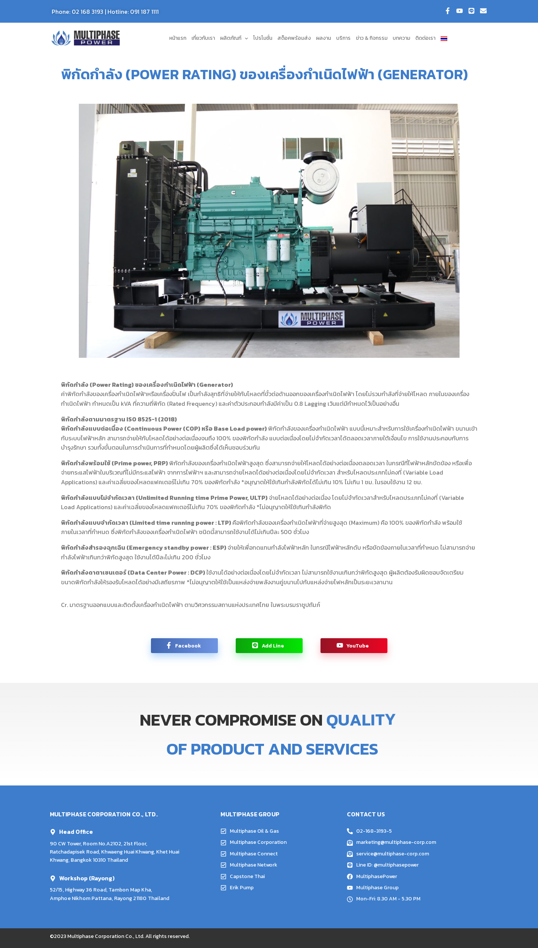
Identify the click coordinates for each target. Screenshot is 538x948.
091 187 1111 (144, 11)
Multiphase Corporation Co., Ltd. (105, 936)
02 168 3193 (87, 11)
